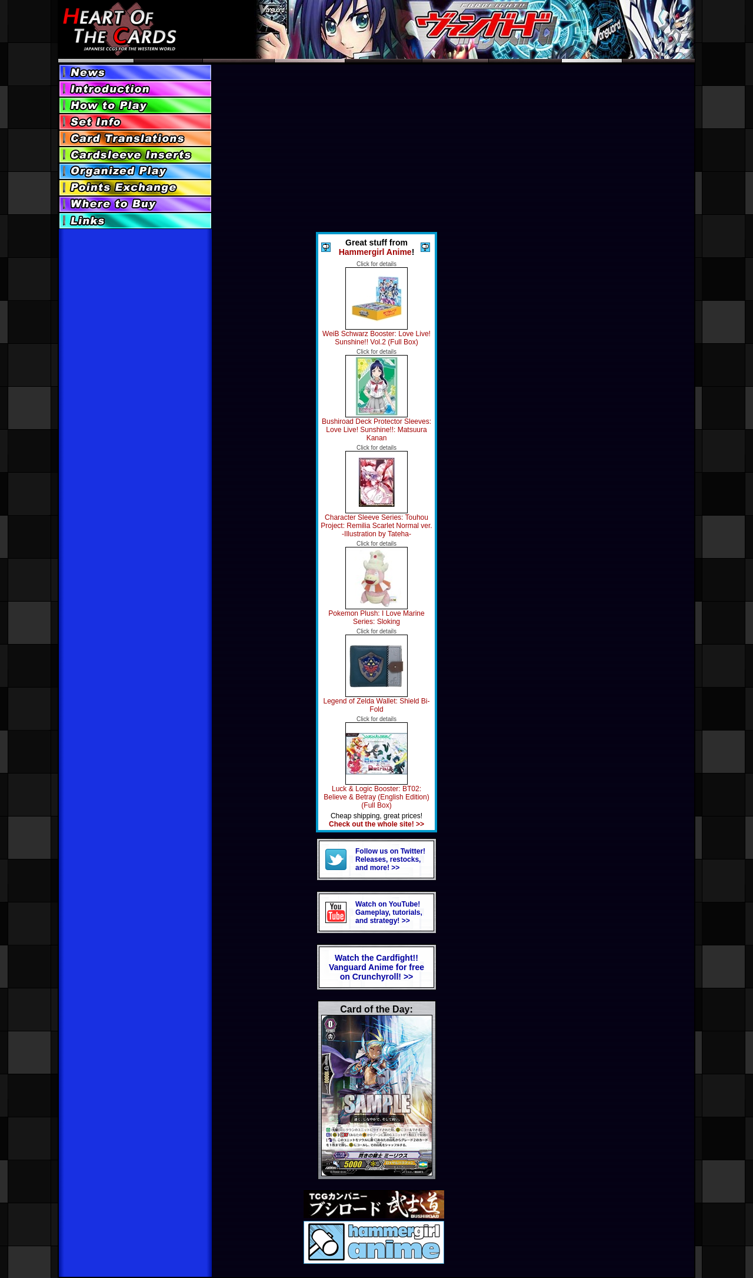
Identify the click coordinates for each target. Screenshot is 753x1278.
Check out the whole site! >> (376, 824)
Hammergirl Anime (375, 252)
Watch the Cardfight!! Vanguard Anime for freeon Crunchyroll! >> (376, 967)
